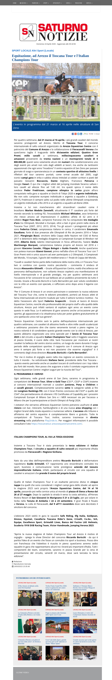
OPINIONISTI (57, 3)
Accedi (16, 9)
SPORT (46, 3)
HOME (14, 3)
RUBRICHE (35, 3)
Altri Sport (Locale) (43, 50)
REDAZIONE (78, 3)
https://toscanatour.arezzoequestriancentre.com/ (56, 423)
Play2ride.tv (51, 420)
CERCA (68, 3)
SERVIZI (89, 3)
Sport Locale (21, 50)
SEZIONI (23, 3)
